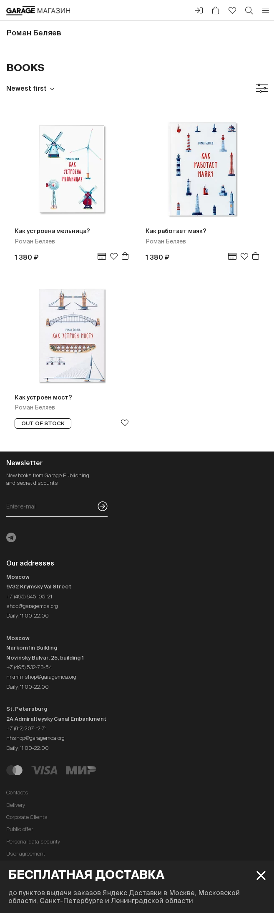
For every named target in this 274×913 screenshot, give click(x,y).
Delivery (15, 805)
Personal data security (33, 842)
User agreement (25, 854)
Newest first (26, 88)
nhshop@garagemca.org (35, 738)
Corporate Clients (27, 817)
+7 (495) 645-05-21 (29, 596)
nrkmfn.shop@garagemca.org (41, 677)
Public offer (19, 829)
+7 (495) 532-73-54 (29, 667)
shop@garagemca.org (32, 606)
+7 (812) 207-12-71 (26, 728)
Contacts (17, 792)
